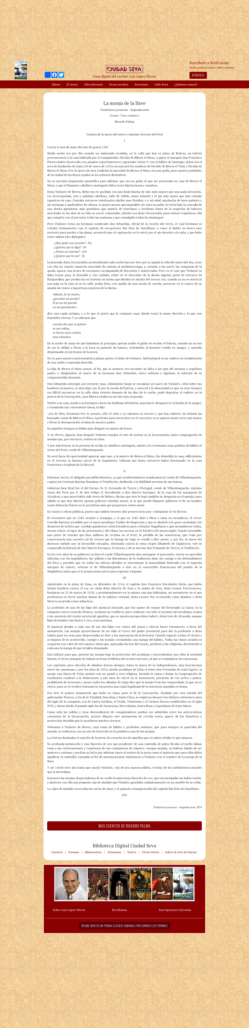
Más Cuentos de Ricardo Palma (124, 826)
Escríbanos (119, 910)
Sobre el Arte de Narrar (181, 852)
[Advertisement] (124, 30)
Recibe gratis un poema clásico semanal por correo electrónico (124, 926)
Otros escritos (118, 84)
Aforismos (114, 852)
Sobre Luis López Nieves (69, 910)
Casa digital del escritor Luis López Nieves (124, 76)
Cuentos (57, 852)
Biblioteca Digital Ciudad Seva (124, 845)
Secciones (141, 84)
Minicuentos (93, 852)
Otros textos (150, 852)
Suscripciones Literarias (175, 910)
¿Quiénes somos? (185, 84)
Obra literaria (93, 84)
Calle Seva (161, 84)
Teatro (131, 852)
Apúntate (198, 75)
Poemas (73, 852)
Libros (56, 84)
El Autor (72, 84)
